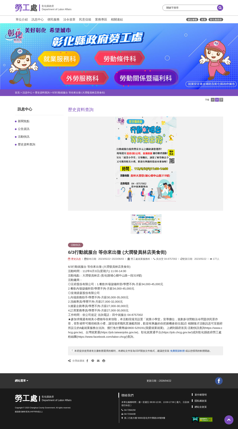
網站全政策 (201, 407)
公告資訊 (23, 128)
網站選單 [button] (21, 380)
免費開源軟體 (177, 351)
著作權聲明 (201, 394)
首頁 (17, 92)
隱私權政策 (201, 401)
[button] (213, 100)
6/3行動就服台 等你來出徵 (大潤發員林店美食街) (78, 92)
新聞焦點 (23, 121)
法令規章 (69, 19)
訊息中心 (38, 19)
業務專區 (101, 19)
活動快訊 (23, 136)
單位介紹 (22, 19)
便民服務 (53, 19)
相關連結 (117, 19)
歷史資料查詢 (42, 92)
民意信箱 (85, 19)
